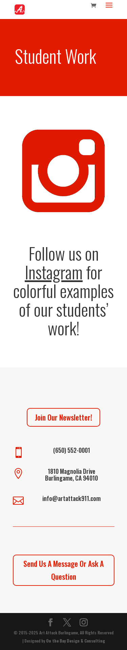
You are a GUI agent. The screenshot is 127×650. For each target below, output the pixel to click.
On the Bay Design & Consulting (75, 641)
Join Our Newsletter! (63, 417)
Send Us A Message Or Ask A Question (63, 569)
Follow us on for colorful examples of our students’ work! (63, 290)
